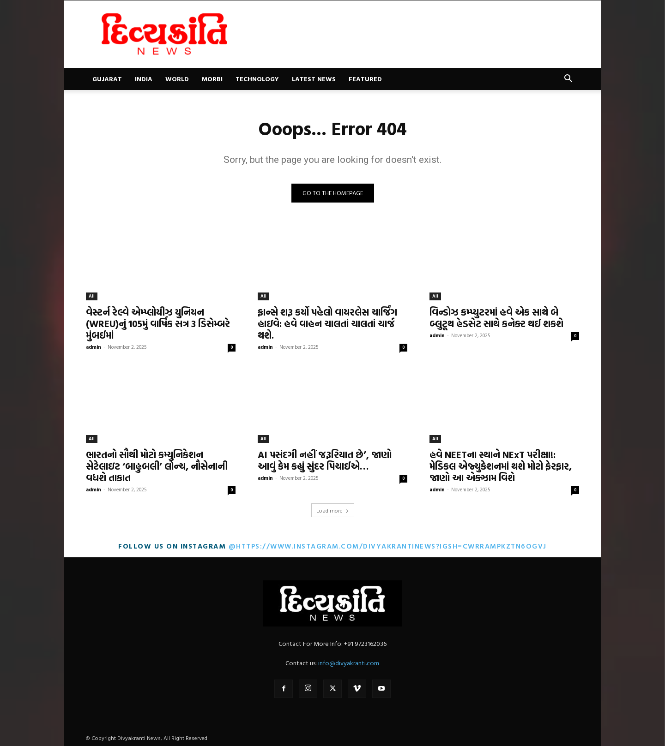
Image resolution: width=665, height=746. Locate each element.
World (177, 79)
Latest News (314, 79)
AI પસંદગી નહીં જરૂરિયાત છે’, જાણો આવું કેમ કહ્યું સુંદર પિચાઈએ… (325, 460)
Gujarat (107, 79)
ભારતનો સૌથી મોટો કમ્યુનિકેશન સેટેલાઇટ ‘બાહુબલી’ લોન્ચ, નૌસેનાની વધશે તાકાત (157, 466)
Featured (365, 79)
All (92, 295)
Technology (257, 79)
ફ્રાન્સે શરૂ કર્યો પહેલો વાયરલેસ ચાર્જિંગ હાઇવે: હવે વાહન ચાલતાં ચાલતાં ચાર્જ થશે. (327, 323)
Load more (332, 510)
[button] (568, 79)
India (143, 79)
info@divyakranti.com (348, 663)
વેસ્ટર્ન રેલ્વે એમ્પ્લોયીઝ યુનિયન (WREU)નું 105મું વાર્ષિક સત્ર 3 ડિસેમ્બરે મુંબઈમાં (158, 323)
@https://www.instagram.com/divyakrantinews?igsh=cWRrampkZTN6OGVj (388, 546)
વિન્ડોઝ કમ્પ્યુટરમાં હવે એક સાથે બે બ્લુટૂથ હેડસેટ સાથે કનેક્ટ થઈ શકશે (496, 317)
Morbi (212, 79)
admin (93, 347)
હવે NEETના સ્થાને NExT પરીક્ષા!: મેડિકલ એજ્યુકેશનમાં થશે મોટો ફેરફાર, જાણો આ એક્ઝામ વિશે (500, 466)
